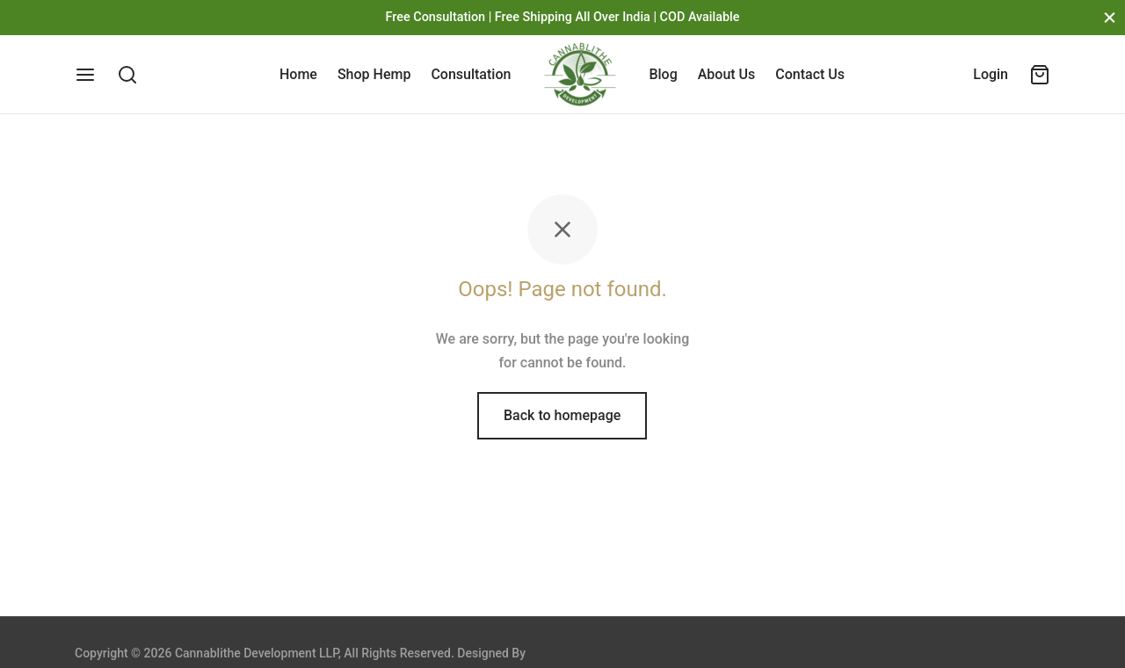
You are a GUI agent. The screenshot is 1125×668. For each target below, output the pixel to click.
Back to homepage (562, 415)
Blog (663, 74)
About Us (727, 74)
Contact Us (810, 74)
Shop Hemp (374, 74)
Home (298, 74)
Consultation (471, 74)
